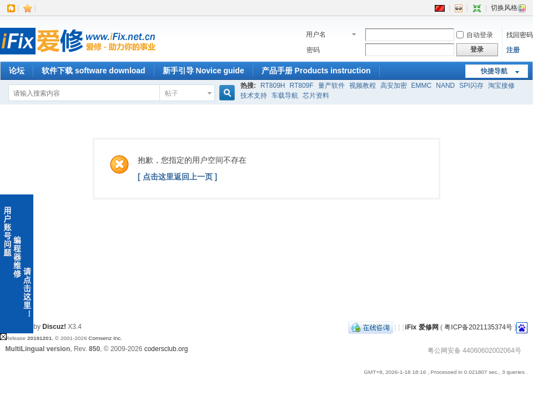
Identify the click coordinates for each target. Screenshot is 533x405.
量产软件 (331, 85)
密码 (313, 50)
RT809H (272, 85)
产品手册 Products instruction (316, 70)
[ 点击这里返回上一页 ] (177, 176)
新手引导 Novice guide (203, 70)
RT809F (301, 85)
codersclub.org (166, 349)
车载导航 (284, 95)
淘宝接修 (501, 85)
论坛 (16, 70)
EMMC (421, 85)
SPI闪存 (471, 85)
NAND (445, 85)
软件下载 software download (93, 70)
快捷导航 (494, 71)
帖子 (171, 93)
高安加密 (393, 85)
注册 (513, 50)
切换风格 (508, 8)
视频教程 (362, 85)
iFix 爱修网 (422, 327)
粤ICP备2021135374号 (478, 327)
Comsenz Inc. (105, 338)
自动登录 (474, 35)
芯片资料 (316, 95)
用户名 (316, 34)
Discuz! (54, 327)
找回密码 (519, 35)
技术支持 (253, 95)
